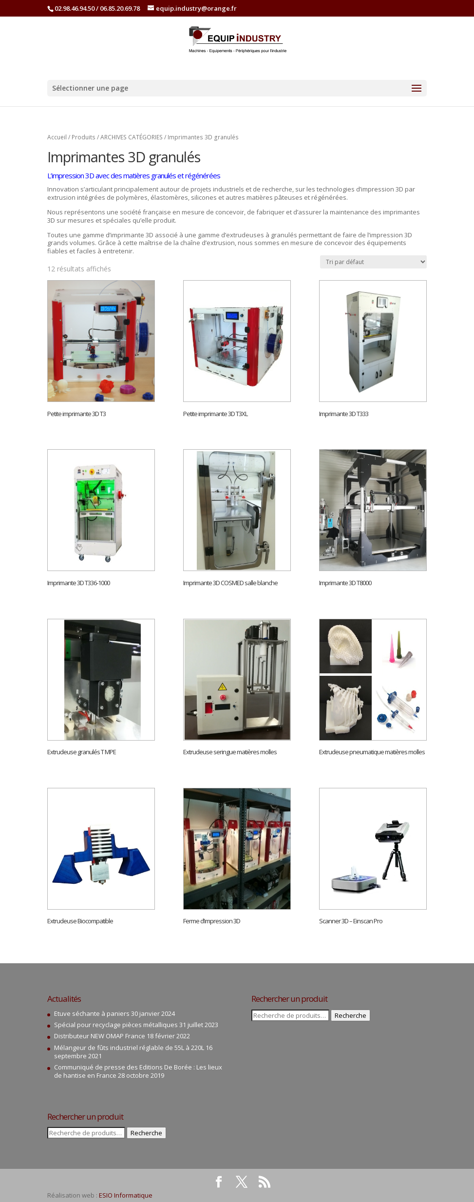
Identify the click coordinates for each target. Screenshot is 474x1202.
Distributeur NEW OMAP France (99, 1035)
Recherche (146, 1132)
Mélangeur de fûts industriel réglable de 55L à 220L (129, 1047)
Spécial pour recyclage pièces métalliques (116, 1024)
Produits (83, 137)
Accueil (57, 137)
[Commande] (373, 261)
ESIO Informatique (125, 1195)
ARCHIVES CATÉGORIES (131, 137)
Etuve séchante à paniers (92, 1013)
